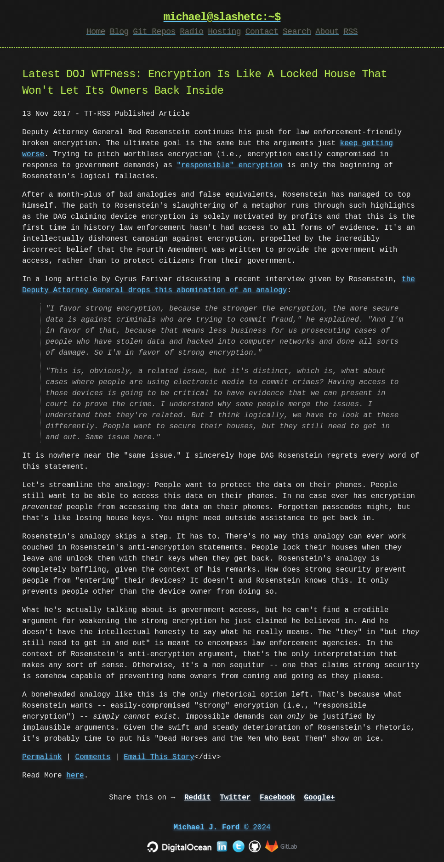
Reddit (197, 798)
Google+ (319, 798)
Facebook (277, 798)
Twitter (235, 798)
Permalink (42, 757)
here (75, 776)
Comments (93, 757)
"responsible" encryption (229, 165)
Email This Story (159, 757)
